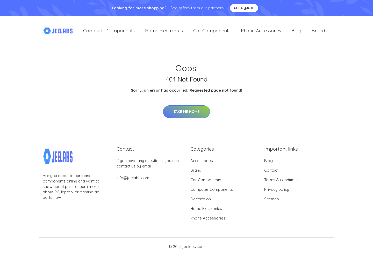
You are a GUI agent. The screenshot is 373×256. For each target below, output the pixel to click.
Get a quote (244, 8)
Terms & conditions (281, 180)
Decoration (200, 199)
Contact (271, 170)
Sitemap (271, 199)
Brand (318, 31)
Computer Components (109, 31)
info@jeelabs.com (133, 178)
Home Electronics (164, 31)
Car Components (212, 31)
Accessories (201, 161)
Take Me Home (186, 111)
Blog (296, 31)
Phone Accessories (261, 31)
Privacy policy (276, 189)
